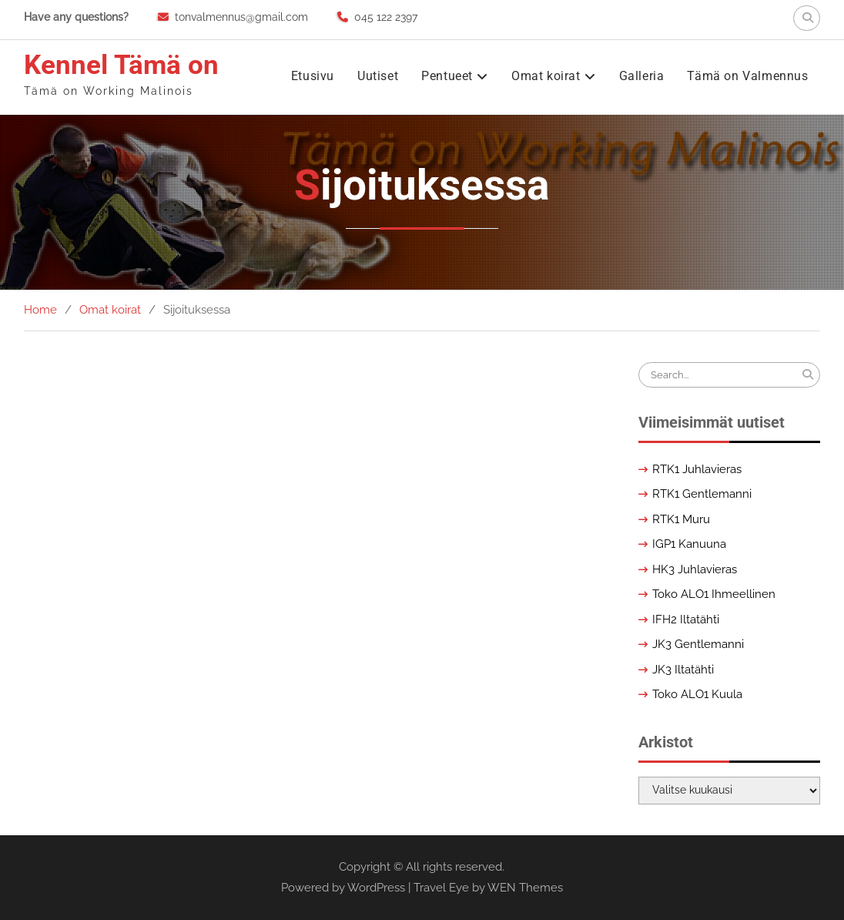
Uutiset (377, 76)
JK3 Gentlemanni (698, 644)
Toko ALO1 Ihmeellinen (713, 594)
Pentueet (447, 76)
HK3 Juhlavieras (694, 569)
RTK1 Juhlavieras (697, 469)
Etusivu (312, 76)
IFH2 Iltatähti (685, 619)
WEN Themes (525, 888)
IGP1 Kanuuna (689, 544)
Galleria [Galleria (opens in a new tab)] (642, 76)
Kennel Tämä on (121, 65)
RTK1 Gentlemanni (702, 494)
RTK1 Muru (681, 519)
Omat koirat (546, 76)
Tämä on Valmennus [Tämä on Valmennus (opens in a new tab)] (747, 76)
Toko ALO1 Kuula (697, 694)
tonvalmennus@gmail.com (241, 17)
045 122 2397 (385, 17)
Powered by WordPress (343, 888)
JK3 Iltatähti (683, 670)
